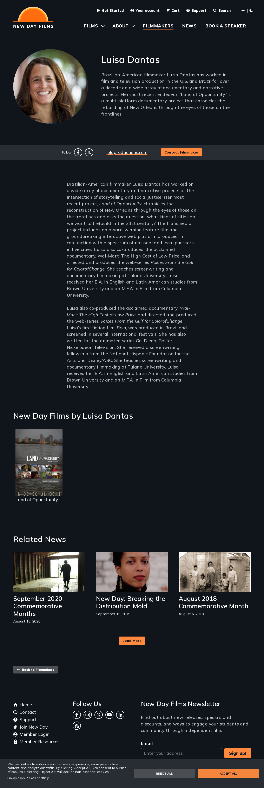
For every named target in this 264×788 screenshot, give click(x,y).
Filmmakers (158, 25)
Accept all (228, 773)
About (120, 25)
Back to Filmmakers (35, 669)
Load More (132, 640)
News (189, 25)
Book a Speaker (225, 25)
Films (91, 25)
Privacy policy (16, 778)
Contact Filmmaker (181, 152)
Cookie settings (39, 778)
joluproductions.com (126, 152)
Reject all (164, 773)
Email (147, 743)
